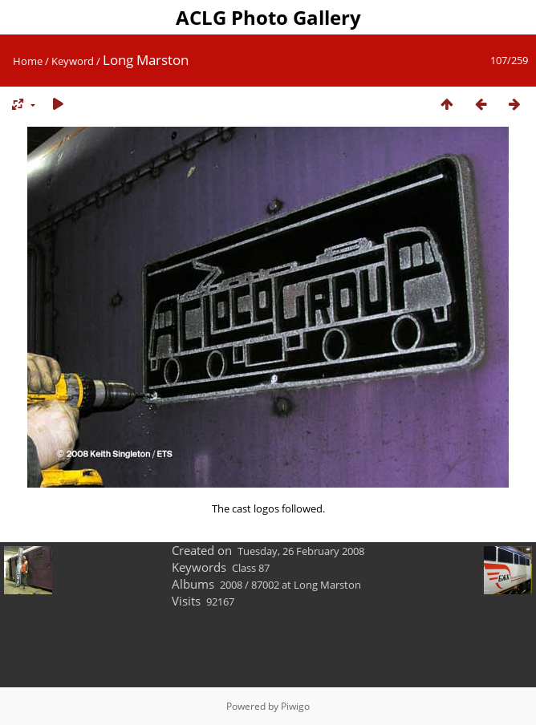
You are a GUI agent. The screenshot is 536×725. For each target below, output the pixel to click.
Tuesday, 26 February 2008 (301, 551)
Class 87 (251, 568)
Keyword (72, 61)
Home (28, 61)
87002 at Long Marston (306, 584)
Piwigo (295, 706)
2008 (231, 584)
